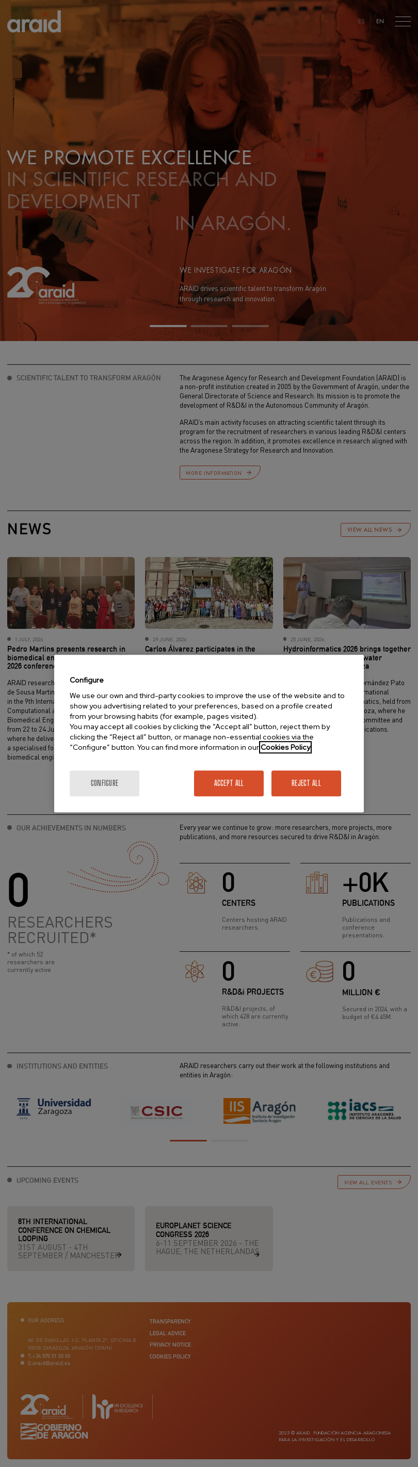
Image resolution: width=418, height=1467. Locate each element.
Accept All (229, 783)
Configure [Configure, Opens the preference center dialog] (105, 783)
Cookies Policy (285, 747)
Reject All (306, 783)
